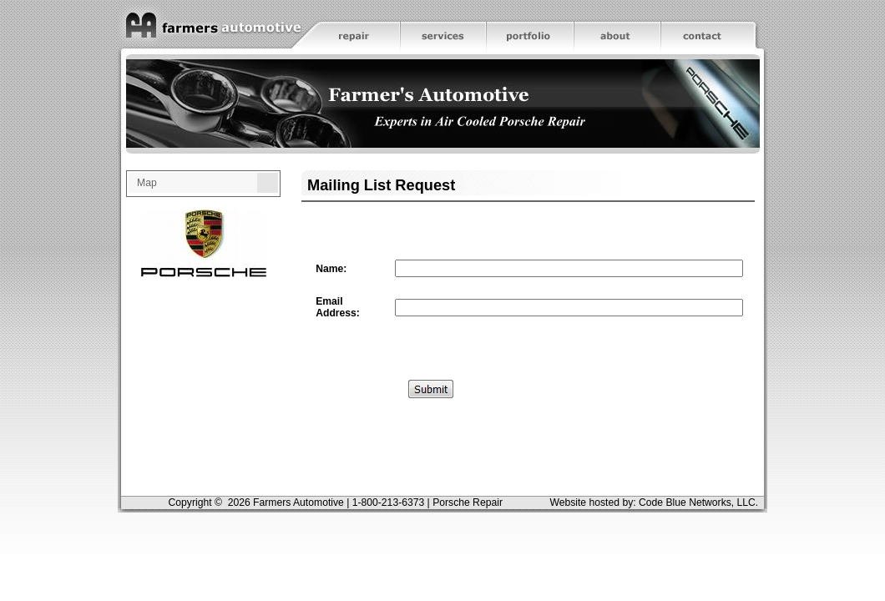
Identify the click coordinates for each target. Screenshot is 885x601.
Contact (713, 27)
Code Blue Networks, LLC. (698, 502)
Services (443, 27)
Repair (349, 27)
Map (147, 183)
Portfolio (530, 27)
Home (208, 27)
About (617, 27)
